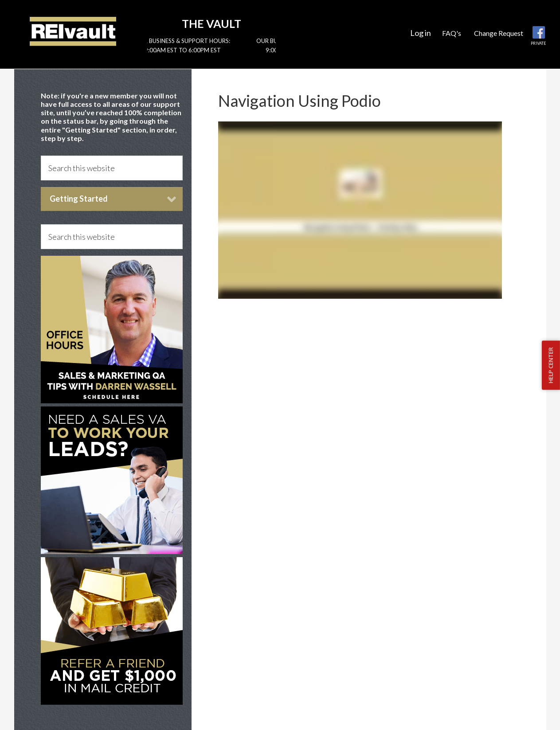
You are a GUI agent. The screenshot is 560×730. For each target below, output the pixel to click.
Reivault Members (73, 31)
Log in (420, 33)
